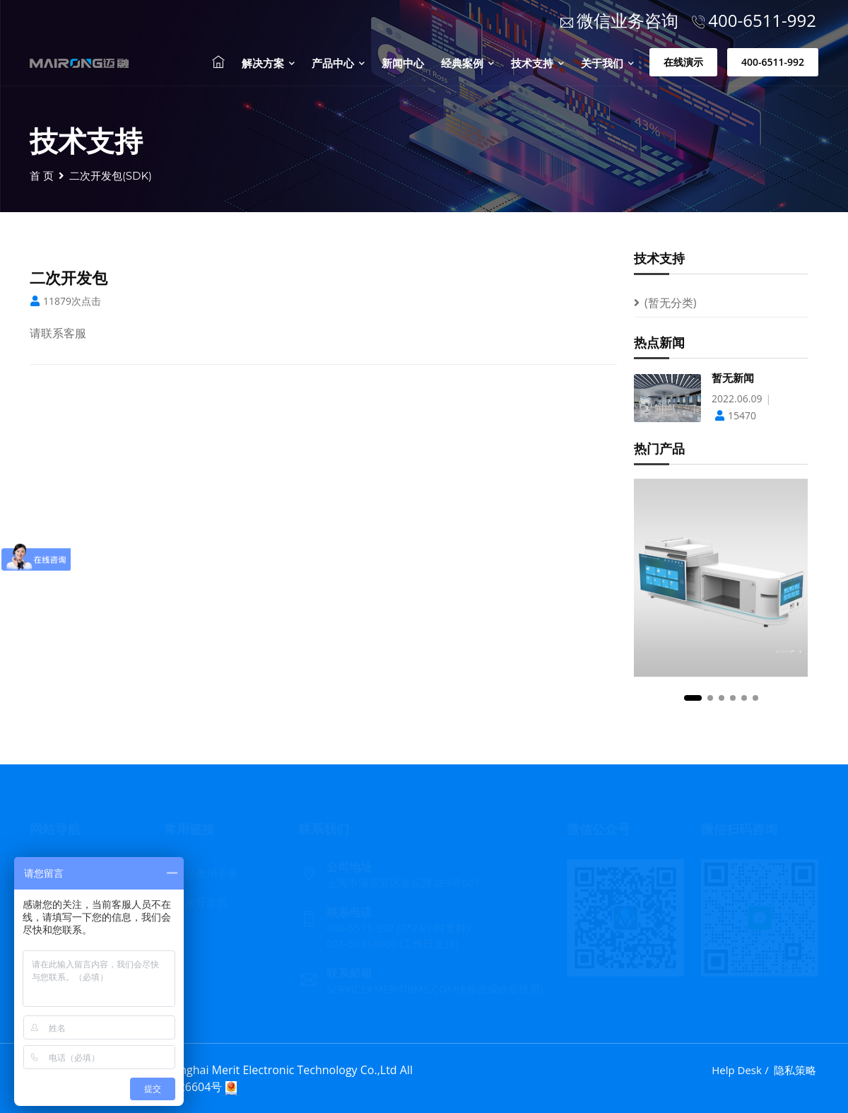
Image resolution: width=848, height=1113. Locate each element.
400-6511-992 (772, 62)
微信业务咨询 (619, 20)
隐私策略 (795, 1070)
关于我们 (607, 63)
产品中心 (338, 63)
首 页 (42, 175)
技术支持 (537, 63)
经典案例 (467, 63)
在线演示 (683, 62)
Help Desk (737, 1070)
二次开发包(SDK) (110, 175)
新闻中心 (403, 63)
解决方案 (268, 63)
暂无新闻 (733, 378)
